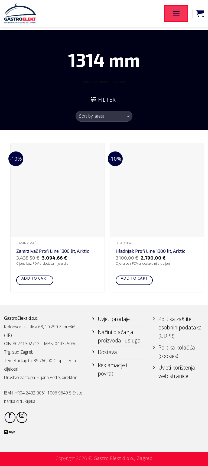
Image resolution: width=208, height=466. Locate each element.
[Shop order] (104, 116)
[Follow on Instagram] (22, 417)
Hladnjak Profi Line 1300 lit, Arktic (150, 251)
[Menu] (176, 13)
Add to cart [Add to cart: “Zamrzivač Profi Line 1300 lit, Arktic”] (34, 278)
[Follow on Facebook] (10, 417)
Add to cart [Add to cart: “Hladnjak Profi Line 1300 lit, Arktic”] (134, 278)
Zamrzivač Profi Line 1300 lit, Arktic (52, 251)
